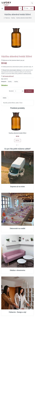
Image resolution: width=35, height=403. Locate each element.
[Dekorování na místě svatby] (17, 209)
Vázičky (10, 81)
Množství (11, 91)
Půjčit (29, 91)
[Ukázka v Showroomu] (17, 251)
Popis (4, 98)
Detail (17, 140)
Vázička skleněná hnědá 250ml (17, 133)
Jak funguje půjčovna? (8, 76)
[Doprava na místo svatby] (17, 167)
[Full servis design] (17, 293)
